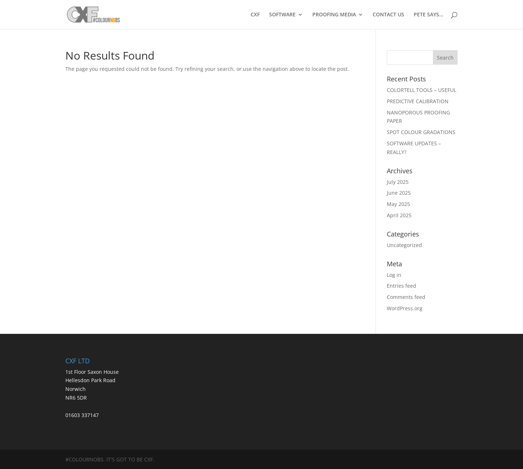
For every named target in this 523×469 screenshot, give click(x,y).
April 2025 (399, 215)
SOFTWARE (282, 15)
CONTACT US (388, 15)
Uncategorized (404, 245)
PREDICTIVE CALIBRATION (418, 101)
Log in (394, 274)
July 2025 (398, 181)
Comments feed (406, 297)
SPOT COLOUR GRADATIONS (421, 132)
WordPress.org (404, 308)
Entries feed (401, 285)
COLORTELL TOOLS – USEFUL (421, 89)
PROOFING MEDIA (334, 15)
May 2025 (398, 204)
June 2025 (399, 192)
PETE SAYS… (428, 15)
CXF (255, 15)
